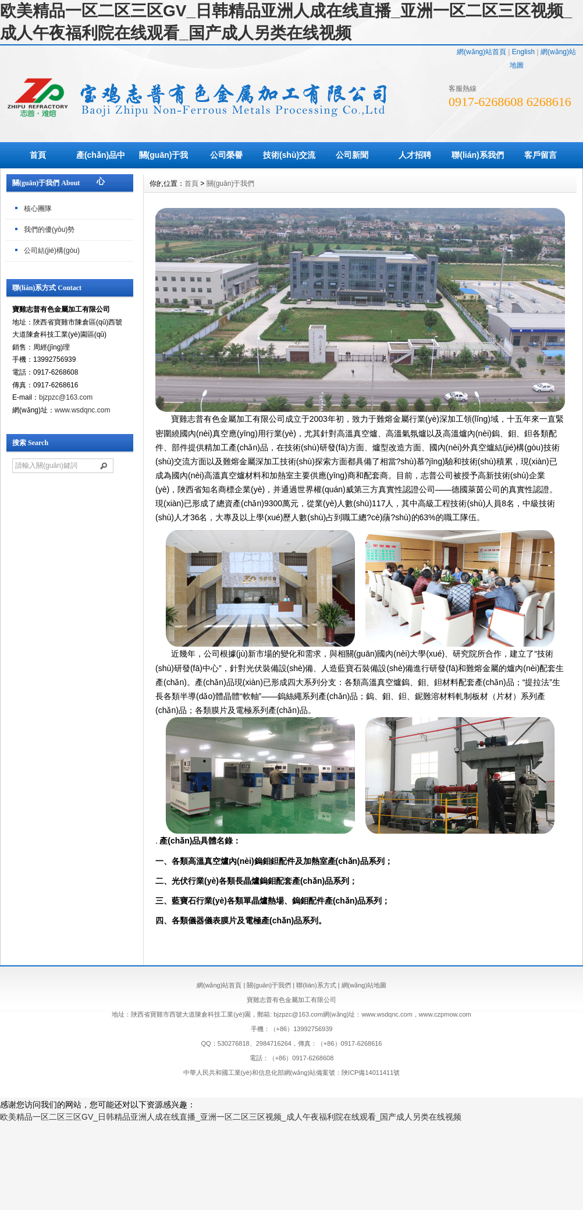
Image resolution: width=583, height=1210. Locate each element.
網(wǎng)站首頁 (481, 52)
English (523, 52)
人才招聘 (415, 155)
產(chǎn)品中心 (100, 168)
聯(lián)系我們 (477, 155)
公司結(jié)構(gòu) (52, 250)
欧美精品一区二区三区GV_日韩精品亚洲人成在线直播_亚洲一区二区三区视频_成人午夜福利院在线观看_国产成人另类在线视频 (230, 1116)
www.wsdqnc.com (82, 410)
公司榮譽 (226, 155)
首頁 (38, 155)
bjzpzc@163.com (66, 397)
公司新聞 (352, 155)
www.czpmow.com (445, 1014)
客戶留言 (540, 155)
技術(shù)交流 (289, 155)
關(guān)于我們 (164, 168)
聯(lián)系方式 (316, 985)
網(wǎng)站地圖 (364, 985)
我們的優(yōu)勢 (49, 229)
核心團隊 (38, 208)
